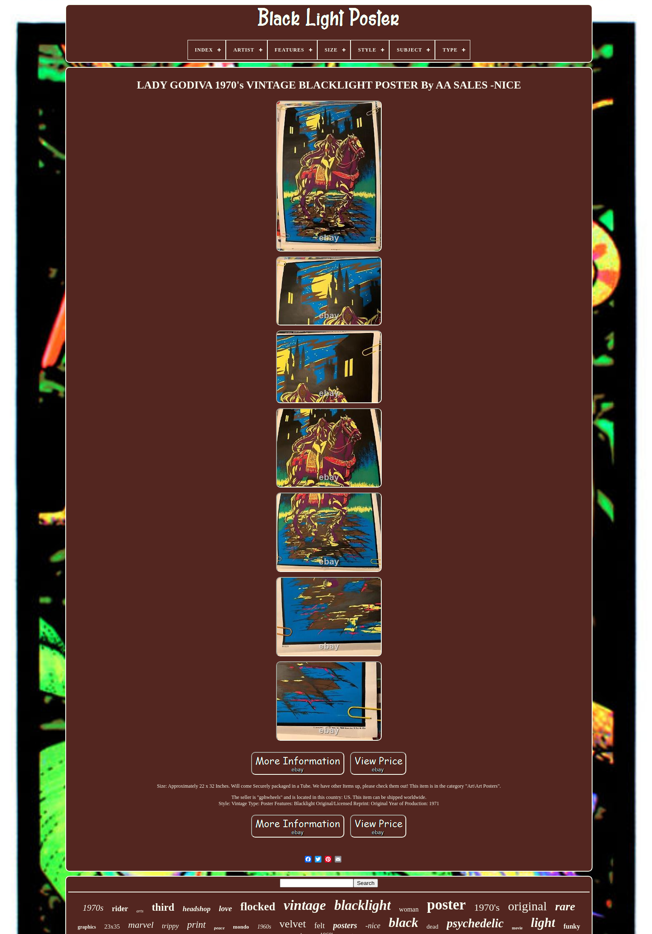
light (543, 922)
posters (345, 925)
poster (446, 905)
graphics (87, 927)
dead (432, 926)
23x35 (112, 926)
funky (571, 926)
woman (409, 909)
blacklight (362, 905)
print (196, 924)
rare (565, 906)
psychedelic (475, 923)
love (225, 908)
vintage (305, 905)
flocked (257, 906)
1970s (93, 908)
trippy (170, 926)
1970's (487, 907)
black (403, 922)
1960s (264, 927)
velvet (292, 924)
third (163, 907)
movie (517, 928)
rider (120, 908)
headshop (196, 909)
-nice (373, 926)
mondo (241, 927)
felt (319, 925)
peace (219, 927)
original (527, 906)
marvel (140, 924)
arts (139, 910)
